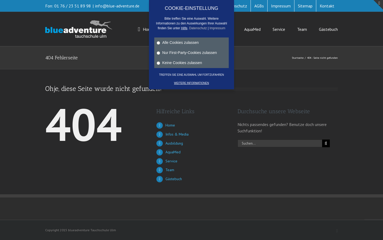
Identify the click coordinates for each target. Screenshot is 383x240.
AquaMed (173, 152)
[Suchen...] (280, 143)
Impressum (217, 28)
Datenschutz (198, 28)
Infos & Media (177, 134)
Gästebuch (173, 178)
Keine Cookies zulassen (179, 63)
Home (170, 125)
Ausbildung (174, 143)
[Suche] (326, 143)
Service (171, 161)
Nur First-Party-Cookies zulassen (187, 52)
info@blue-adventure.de (117, 6)
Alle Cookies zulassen (178, 42)
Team (169, 169)
